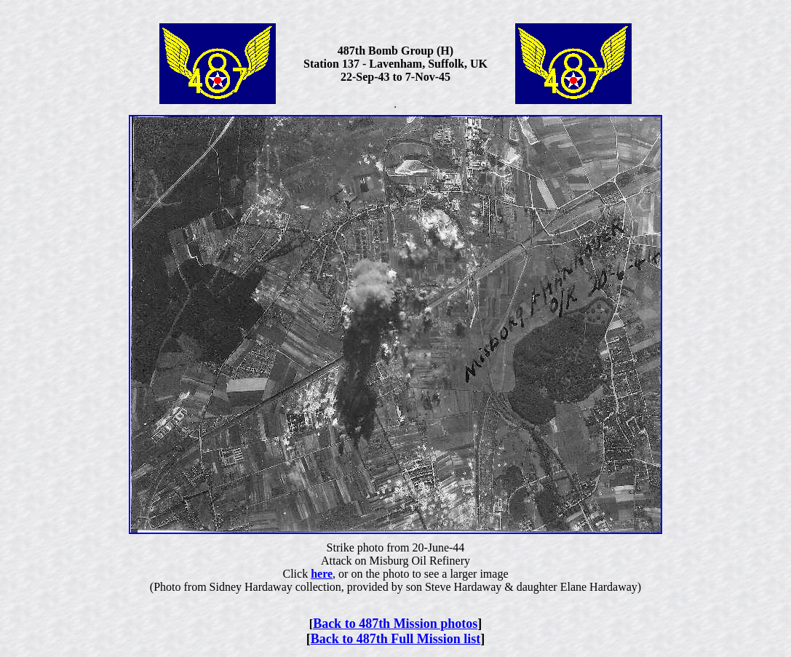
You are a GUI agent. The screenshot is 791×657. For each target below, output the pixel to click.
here (322, 574)
